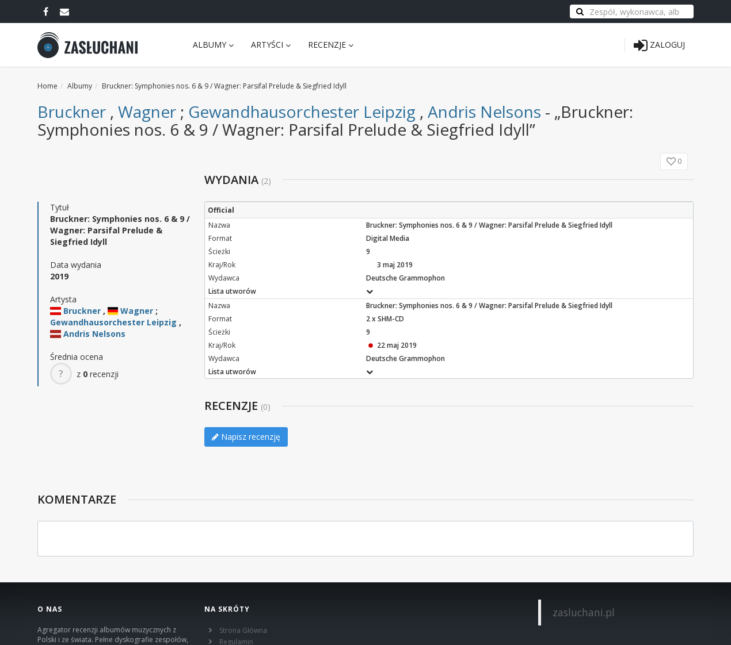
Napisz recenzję (246, 436)
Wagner (147, 111)
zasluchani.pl (584, 612)
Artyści (271, 44)
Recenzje (330, 44)
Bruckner (71, 111)
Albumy (213, 44)
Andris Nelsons (484, 111)
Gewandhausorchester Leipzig (302, 111)
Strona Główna (243, 630)
